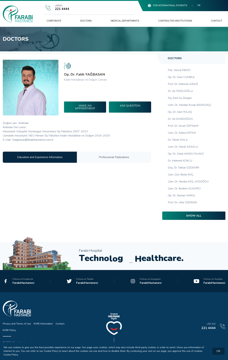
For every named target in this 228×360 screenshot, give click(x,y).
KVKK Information (43, 323)
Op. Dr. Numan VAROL (181, 195)
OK (218, 351)
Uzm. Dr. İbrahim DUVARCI (184, 188)
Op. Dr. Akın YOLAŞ (180, 112)
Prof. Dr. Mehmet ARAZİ (183, 84)
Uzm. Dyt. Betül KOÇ (180, 175)
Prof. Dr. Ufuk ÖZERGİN (182, 202)
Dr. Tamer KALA (178, 140)
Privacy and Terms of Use (17, 323)
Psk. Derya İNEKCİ (179, 70)
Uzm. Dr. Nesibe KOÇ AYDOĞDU (188, 181)
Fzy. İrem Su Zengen (180, 98)
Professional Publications (114, 157)
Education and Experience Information (39, 157)
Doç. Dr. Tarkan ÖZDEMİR (183, 168)
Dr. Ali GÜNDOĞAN (180, 119)
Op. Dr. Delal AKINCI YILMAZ (186, 154)
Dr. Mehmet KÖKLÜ (180, 161)
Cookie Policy (10, 354)
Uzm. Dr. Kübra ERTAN (182, 133)
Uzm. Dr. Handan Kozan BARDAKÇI (189, 105)
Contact (216, 20)
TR (198, 5)
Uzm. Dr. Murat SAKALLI (183, 147)
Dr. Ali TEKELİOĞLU (180, 91)
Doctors (86, 20)
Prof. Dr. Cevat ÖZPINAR (183, 126)
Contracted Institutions (175, 20)
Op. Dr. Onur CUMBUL (181, 77)
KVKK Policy (9, 330)
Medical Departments (125, 20)
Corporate (54, 20)
